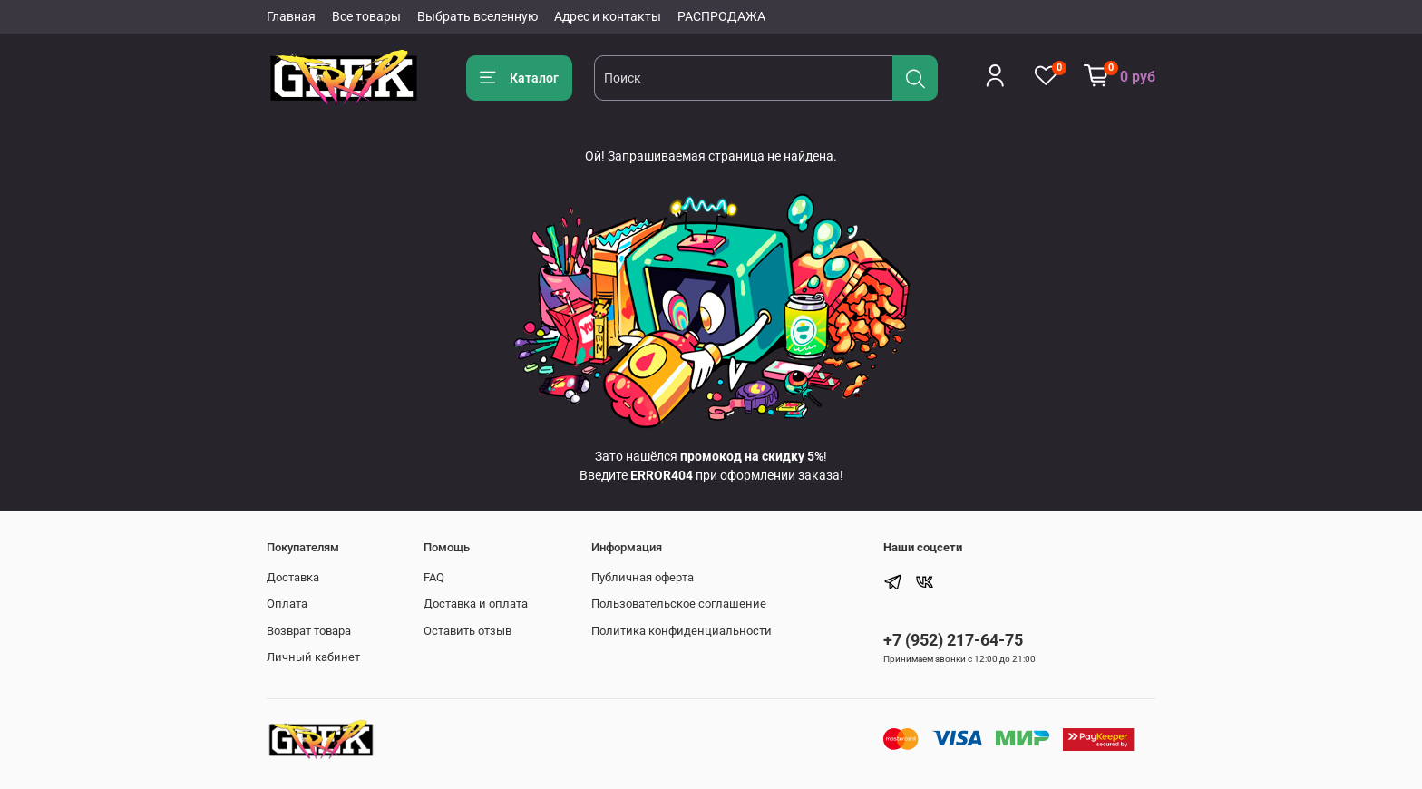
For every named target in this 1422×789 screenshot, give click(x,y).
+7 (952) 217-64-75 (953, 639)
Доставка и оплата (476, 603)
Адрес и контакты (607, 16)
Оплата (287, 603)
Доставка (293, 577)
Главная (291, 16)
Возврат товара (309, 631)
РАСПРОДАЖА (721, 16)
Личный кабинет (313, 657)
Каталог (519, 78)
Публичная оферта (642, 577)
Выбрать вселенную (477, 16)
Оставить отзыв (467, 631)
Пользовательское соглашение (678, 603)
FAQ (434, 577)
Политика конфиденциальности (681, 631)
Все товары (366, 16)
